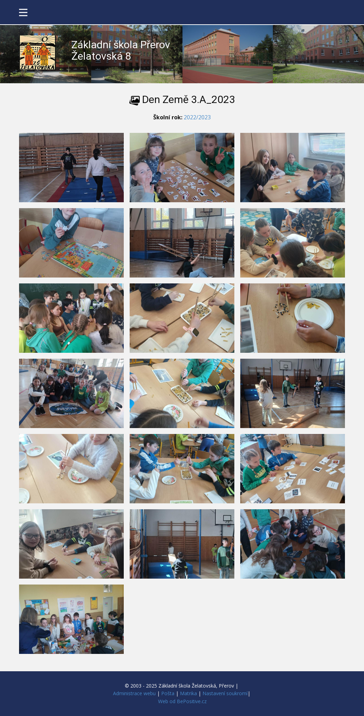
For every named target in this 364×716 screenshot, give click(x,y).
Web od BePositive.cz (182, 701)
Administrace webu (134, 693)
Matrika (188, 693)
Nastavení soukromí (225, 693)
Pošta (167, 693)
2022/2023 (197, 117)
